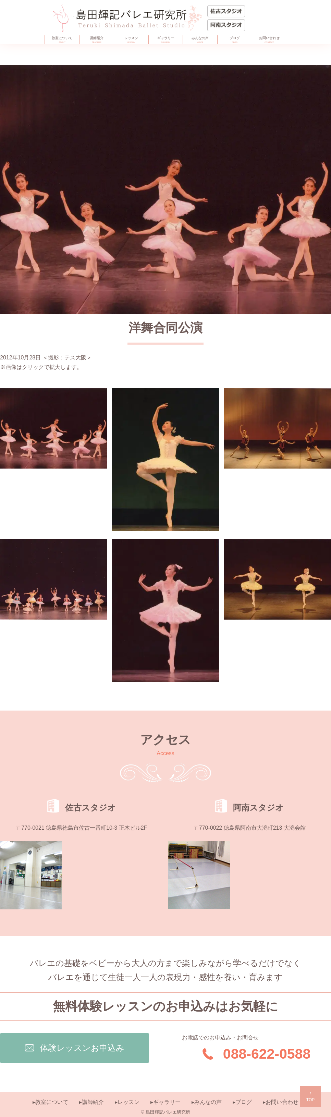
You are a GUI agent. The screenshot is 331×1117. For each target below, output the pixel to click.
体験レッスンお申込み (74, 1047)
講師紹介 (96, 40)
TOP (310, 1096)
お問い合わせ (269, 40)
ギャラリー (166, 40)
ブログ (235, 40)
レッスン (131, 40)
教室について (62, 40)
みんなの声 (200, 40)
